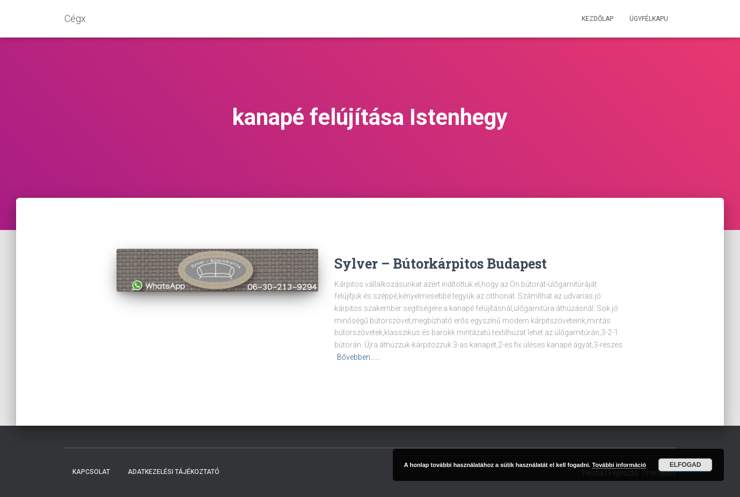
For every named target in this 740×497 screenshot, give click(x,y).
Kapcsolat (91, 472)
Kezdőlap (597, 19)
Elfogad (685, 465)
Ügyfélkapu (648, 19)
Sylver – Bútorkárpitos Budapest (440, 263)
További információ (619, 465)
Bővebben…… (358, 357)
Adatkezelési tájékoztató (173, 472)
